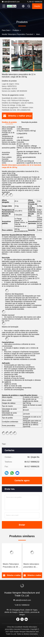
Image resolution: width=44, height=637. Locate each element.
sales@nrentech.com (11, 2)
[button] (6, 71)
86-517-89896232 (34, 2)
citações (37, 6)
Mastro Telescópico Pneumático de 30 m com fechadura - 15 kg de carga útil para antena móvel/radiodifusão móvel (11, 565)
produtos (16, 30)
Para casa (6, 30)
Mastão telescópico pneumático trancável (17, 34)
